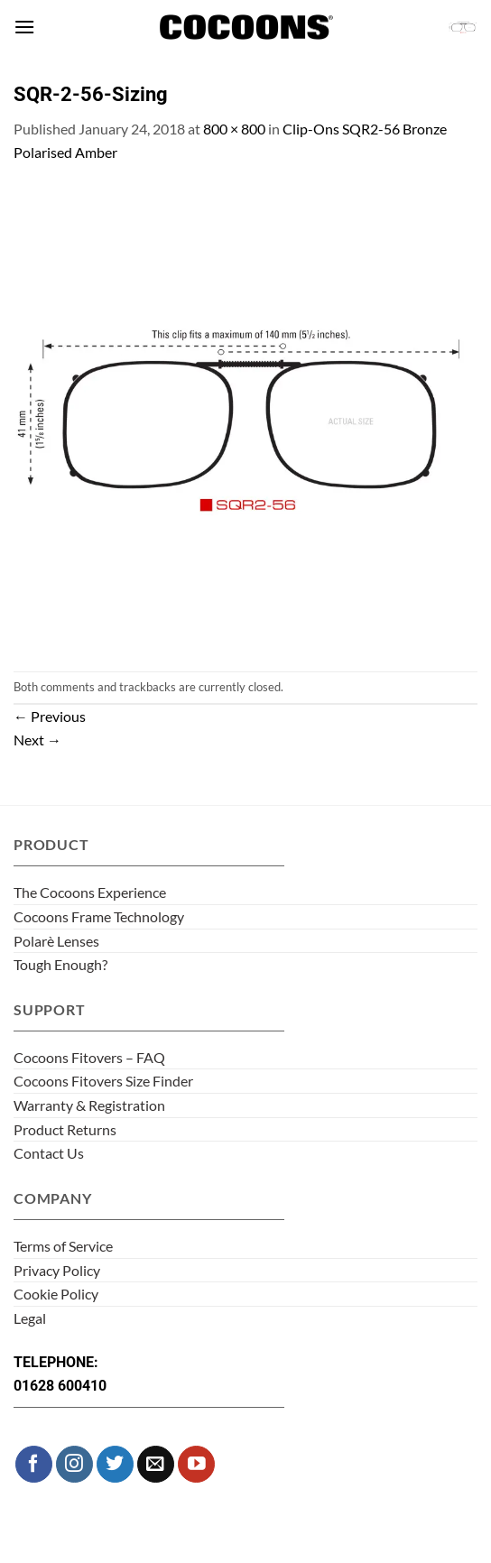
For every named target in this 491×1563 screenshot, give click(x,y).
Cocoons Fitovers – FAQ (89, 1057)
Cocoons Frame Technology (99, 916)
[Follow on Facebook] (33, 1464)
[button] (24, 27)
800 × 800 (234, 128)
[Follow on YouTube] (196, 1464)
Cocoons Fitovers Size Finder (103, 1080)
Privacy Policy (57, 1270)
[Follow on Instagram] (74, 1464)
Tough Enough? (60, 964)
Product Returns (65, 1129)
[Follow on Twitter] (115, 1464)
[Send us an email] (155, 1464)
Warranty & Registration (89, 1105)
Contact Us (49, 1152)
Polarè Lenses (56, 940)
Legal (30, 1318)
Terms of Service (63, 1245)
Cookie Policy (56, 1293)
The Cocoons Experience (90, 892)
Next (37, 739)
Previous (50, 716)
